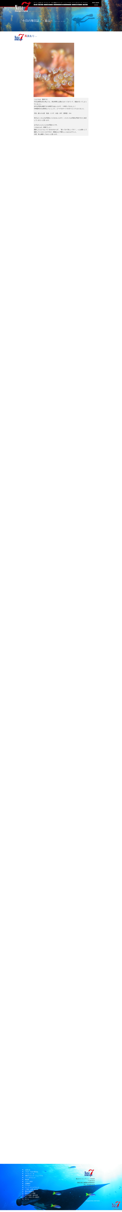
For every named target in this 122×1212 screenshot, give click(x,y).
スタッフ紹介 (29, 1182)
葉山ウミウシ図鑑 (30, 1195)
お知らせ (28, 1170)
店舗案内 (28, 1184)
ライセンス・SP (30, 1174)
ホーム (27, 1201)
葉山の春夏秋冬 (30, 1193)
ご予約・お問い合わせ (32, 1190)
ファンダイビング (30, 1178)
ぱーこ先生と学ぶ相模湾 (32, 1199)
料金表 (27, 1180)
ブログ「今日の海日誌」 (32, 1172)
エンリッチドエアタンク (32, 1188)
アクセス (28, 1186)
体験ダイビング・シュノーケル (34, 1176)
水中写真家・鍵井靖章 (32, 1197)
